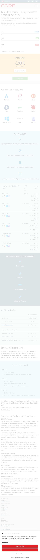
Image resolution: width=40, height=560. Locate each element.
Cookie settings (20, 554)
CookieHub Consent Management (22, 557)
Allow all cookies (20, 546)
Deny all (20, 550)
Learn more (5, 542)
